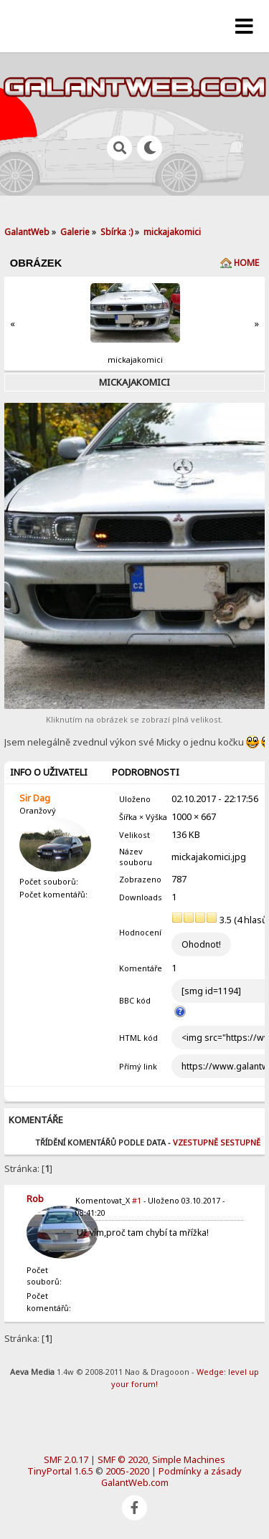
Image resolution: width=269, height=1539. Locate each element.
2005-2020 (127, 1470)
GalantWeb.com (135, 1482)
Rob (35, 1198)
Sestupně (240, 1142)
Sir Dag (34, 797)
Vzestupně (195, 1142)
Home (246, 263)
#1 (136, 1201)
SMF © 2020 (123, 1459)
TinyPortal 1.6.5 (60, 1470)
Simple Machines (188, 1459)
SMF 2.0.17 (66, 1459)
